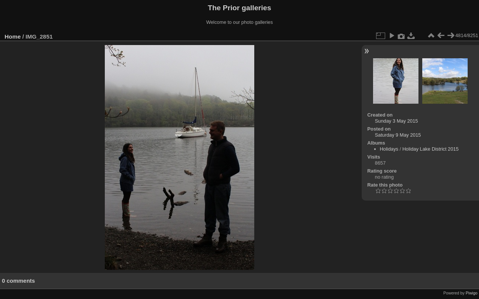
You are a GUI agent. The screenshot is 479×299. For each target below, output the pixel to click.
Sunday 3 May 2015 (396, 121)
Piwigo (471, 293)
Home (13, 36)
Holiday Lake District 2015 (430, 149)
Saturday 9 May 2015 (398, 135)
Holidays (389, 149)
